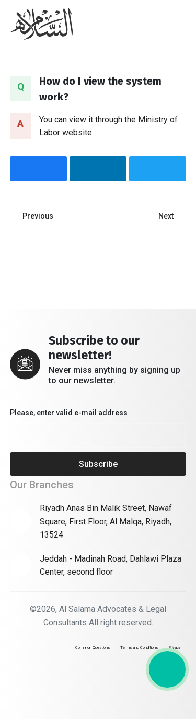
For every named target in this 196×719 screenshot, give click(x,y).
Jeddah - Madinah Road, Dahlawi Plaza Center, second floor (110, 565)
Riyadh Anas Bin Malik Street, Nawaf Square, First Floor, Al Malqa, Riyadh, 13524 (106, 521)
